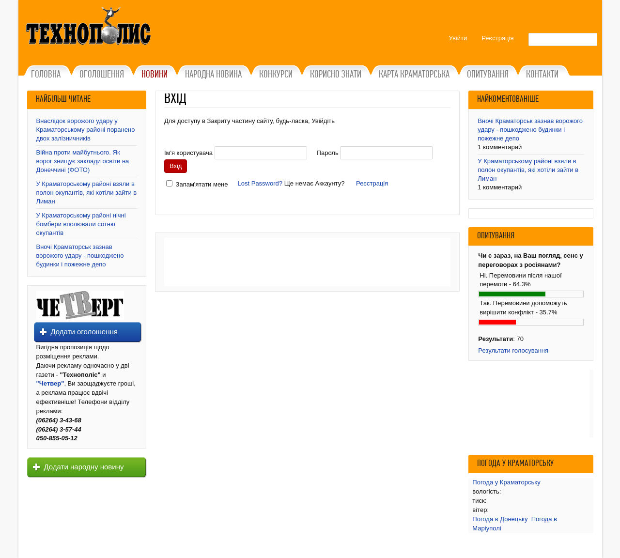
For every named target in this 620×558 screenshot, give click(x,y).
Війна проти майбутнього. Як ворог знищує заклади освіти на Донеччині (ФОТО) (82, 161)
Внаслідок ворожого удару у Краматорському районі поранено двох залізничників (85, 129)
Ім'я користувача (188, 152)
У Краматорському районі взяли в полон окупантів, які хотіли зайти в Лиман (86, 192)
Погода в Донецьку (499, 519)
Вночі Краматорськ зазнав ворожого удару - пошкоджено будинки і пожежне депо (80, 255)
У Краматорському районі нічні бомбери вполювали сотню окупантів (81, 224)
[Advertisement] (307, 262)
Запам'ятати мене (202, 184)
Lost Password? (260, 183)
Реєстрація (372, 183)
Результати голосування (513, 350)
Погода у (506, 482)
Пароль (328, 152)
